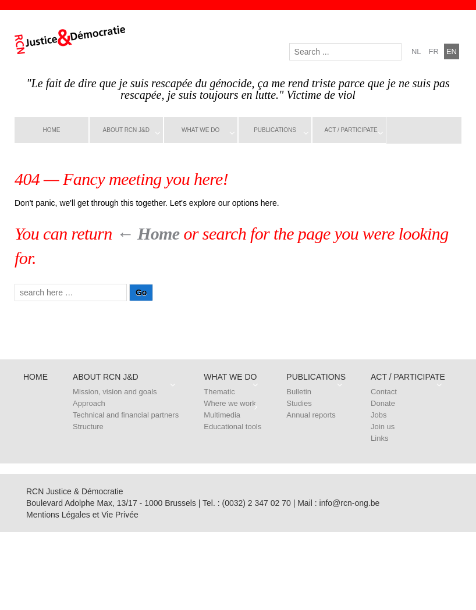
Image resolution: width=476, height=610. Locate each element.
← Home (148, 233)
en (451, 51)
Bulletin (298, 391)
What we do (200, 130)
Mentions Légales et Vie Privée (82, 514)
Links (379, 438)
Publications (275, 130)
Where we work (230, 403)
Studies (298, 403)
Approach (89, 403)
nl (416, 51)
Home (51, 130)
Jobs (378, 415)
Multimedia (222, 415)
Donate (383, 403)
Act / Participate (350, 130)
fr (434, 51)
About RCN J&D (126, 130)
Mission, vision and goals (115, 391)
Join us (383, 426)
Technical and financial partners (126, 415)
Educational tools (232, 426)
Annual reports (311, 415)
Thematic (219, 391)
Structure (88, 426)
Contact (384, 391)
